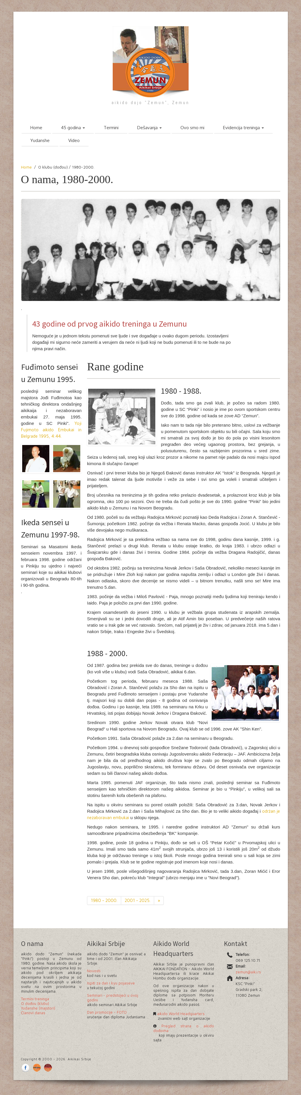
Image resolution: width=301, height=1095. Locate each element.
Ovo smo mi (192, 127)
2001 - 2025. (137, 900)
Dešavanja (149, 127)
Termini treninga (35, 998)
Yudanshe (40, 140)
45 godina (73, 127)
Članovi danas (33, 1012)
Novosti (93, 970)
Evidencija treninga (243, 127)
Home (36, 127)
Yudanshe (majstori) (38, 1008)
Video (74, 140)
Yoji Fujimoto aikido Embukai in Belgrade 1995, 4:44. (51, 430)
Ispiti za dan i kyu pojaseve (111, 983)
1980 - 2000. (104, 900)
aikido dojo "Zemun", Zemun (150, 102)
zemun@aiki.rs (248, 972)
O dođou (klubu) (35, 1003)
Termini (111, 127)
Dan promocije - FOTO (107, 1012)
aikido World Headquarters (180, 1013)
